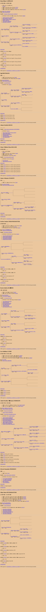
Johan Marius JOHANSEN (7, 538)
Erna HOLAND (5, 169)
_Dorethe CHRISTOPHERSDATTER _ (30, 337)
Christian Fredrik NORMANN (8, 447)
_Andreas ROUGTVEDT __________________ (29, 47)
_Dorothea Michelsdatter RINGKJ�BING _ (29, 28)
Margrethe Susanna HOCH (7, 143)
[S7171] (5, 55)
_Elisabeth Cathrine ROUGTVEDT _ (16, 48)
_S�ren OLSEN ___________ (28, 277)
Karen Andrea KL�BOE (6, 340)
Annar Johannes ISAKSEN (6, 210)
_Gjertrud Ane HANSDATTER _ (6, 275)
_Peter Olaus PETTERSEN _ (5, 551)
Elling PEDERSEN (5, 312)
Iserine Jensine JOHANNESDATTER (8, 268)
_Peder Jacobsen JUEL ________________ (29, 31)
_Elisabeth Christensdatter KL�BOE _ (18, 351)
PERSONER (2, 122)
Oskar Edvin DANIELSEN (7, 543)
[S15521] (5, 584)
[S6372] (5, 416)
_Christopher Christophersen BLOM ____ (29, 39)
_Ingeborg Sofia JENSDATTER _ (18, 221)
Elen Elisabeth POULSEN (7, 320)
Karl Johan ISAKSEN (5, 193)
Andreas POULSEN (6, 323)
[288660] (30, 379)
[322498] (9, 441)
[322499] (13, 441)
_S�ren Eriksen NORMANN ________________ (21, 454)
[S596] (4, 173)
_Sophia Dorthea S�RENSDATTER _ (17, 279)
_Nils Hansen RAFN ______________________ (37, 467)
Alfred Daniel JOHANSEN (7, 540)
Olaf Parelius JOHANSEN (7, 539)
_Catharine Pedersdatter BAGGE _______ (29, 35)
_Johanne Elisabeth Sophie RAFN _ (7, 473)
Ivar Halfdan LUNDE (5, 398)
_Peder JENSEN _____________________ (17, 343)
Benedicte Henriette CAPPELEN (8, 17)
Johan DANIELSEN (7, 535)
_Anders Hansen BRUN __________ (26, 561)
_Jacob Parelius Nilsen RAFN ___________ (21, 469)
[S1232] (4, 149)
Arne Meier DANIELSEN (7, 542)
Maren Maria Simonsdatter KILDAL (10, 440)
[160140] (16, 310)
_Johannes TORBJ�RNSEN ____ (6, 260)
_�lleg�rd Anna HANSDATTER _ (30, 223)
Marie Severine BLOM (6, 12)
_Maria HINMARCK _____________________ (29, 50)
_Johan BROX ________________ (26, 100)
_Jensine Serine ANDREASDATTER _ (7, 217)
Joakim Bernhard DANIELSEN (8, 541)
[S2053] (5, 296)
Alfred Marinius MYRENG (7, 251)
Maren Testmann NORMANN (7, 444)
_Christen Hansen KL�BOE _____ (30, 349)
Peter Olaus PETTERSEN (6, 532)
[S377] (5, 357)
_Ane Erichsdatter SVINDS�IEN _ (26, 571)
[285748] (19, 529)
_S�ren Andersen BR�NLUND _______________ (37, 459)
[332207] (12, 167)
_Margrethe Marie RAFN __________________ (37, 463)
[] (1, 55)
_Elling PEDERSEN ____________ (30, 333)
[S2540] (5, 59)
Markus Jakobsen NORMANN (8, 438)
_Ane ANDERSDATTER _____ (15, 570)
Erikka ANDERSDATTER (6, 533)
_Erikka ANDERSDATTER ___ (5, 566)
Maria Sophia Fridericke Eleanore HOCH (9, 141)
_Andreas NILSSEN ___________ (18, 214)
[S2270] (4, 293)
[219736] (3, 6)
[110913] (3, 161)
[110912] (14, 164)
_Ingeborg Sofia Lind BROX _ (16, 101)
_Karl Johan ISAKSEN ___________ (7, 202)
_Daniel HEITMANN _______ (5, 98)
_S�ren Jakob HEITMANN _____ (16, 94)
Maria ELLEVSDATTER (8, 436)
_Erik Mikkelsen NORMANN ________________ (37, 452)
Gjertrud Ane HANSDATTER (7, 243)
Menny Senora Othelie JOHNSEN (9, 504)
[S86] (4, 125)
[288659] (20, 378)
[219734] (16, 8)
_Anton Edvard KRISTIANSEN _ (32, 392)
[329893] (9, 89)
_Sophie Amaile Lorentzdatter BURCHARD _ (21, 476)
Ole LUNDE (4, 381)
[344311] (8, 139)
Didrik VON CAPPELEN (6, 11)
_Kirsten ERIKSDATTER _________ (26, 564)
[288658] (20, 377)
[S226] (4, 286)
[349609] (23, 15)
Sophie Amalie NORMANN (7, 449)
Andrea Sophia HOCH (6, 142)
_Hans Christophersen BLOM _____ (16, 41)
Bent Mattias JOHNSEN (8, 245)
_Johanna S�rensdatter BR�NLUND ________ (22, 461)
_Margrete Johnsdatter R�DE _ (27, 96)
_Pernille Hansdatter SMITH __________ (29, 43)
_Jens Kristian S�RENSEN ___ (30, 219)
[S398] (4, 485)
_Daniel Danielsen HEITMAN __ (26, 92)
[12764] (8, 502)
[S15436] (5, 580)
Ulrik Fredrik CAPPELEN (7, 21)
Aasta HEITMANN (7, 87)
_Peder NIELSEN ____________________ (17, 328)
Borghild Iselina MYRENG (7, 252)
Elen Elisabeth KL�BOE (6, 313)
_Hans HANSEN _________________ (17, 272)
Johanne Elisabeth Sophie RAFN (7, 434)
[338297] (19, 317)
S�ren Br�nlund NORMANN (7, 433)
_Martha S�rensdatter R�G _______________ (37, 456)
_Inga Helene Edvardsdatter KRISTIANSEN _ (19, 394)
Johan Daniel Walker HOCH (7, 145)
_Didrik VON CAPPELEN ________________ (29, 24)
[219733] (16, 7)
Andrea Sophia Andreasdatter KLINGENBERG (11, 138)
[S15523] (5, 587)
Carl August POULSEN (8, 315)
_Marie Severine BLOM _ (5, 45)
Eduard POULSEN (6, 319)
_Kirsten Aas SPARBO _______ (16, 117)
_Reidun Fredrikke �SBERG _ (6, 405)
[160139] (14, 309)
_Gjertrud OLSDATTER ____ (28, 281)
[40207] (20, 430)
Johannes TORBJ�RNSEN (6, 242)
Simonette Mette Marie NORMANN (9, 445)
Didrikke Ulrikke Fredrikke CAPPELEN (9, 19)
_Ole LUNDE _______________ (6, 390)
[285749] (27, 530)
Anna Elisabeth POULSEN (7, 318)
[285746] (24, 527)
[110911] (10, 163)
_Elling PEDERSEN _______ (5, 332)
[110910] (16, 162)
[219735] (24, 9)
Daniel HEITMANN (5, 84)
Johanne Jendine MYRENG (7, 249)
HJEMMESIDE (2, 129)
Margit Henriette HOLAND (7, 170)
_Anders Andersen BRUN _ (15, 562)
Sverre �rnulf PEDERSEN (7, 509)
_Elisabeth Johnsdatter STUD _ (30, 352)
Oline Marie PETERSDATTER (6, 559)
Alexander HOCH (6, 144)
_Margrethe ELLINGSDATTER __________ (17, 335)
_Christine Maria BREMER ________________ (37, 478)
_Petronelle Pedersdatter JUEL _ (16, 33)
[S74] (4, 228)
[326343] (17, 247)
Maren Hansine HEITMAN (6, 85)
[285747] (24, 528)
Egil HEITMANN (4, 106)
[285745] (24, 526)
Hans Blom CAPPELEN (7, 22)
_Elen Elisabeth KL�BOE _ (6, 347)
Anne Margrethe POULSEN (7, 324)
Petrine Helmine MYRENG (7, 250)
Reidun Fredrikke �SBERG (7, 382)
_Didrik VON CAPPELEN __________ (16, 26)
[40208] (23, 430)
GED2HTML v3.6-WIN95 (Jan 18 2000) (13, 75)
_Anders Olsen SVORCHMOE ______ (26, 568)
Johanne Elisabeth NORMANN (8, 443)
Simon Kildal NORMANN (7, 446)
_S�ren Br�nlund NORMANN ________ (7, 457)
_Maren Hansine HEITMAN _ (5, 113)
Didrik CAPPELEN (6, 20)
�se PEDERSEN (5, 511)
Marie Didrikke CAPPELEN (7, 18)
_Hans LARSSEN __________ (28, 270)
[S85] (4, 483)
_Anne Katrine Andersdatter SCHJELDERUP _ (37, 471)
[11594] (16, 191)
